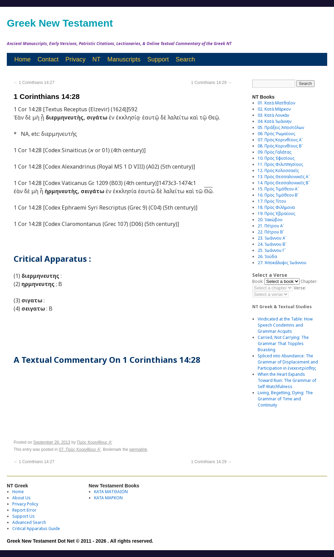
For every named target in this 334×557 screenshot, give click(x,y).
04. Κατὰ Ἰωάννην (274, 121)
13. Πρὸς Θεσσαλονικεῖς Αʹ (283, 177)
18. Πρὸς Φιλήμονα (276, 207)
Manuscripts (123, 59)
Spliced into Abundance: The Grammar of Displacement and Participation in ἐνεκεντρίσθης (288, 362)
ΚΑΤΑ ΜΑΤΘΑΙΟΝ (111, 492)
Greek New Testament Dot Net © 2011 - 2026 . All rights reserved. (80, 541)
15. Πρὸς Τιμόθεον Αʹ (278, 189)
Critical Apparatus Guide (36, 528)
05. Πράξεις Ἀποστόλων (281, 127)
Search (185, 59)
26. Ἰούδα (267, 256)
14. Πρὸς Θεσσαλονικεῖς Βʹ (283, 183)
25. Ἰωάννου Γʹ (272, 250)
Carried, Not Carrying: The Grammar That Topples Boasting (283, 343)
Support (158, 59)
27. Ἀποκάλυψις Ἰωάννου (282, 263)
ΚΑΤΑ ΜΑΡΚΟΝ (108, 498)
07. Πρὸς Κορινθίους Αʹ (80, 449)
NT (96, 59)
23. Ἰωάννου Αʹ (272, 238)
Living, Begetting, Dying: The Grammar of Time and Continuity (285, 399)
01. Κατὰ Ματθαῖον (276, 103)
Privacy (75, 59)
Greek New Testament (60, 23)
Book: (257, 281)
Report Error (24, 510)
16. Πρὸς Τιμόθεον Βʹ (278, 195)
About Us (21, 498)
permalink (138, 449)
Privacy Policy (25, 504)
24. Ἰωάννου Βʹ (272, 244)
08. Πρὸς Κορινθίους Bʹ (280, 146)
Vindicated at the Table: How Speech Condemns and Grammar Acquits (285, 325)
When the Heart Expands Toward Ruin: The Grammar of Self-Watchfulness (287, 380)
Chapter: (309, 281)
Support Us (23, 516)
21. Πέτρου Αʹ (271, 226)
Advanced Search (29, 522)
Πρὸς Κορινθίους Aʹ (94, 442)
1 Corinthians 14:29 (211, 82)
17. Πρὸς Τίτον (272, 201)
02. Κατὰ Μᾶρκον (274, 109)
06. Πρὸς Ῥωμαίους (276, 134)
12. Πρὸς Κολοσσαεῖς (278, 170)
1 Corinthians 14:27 (34, 82)
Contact (48, 59)
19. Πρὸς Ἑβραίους (276, 213)
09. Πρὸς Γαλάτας (274, 152)
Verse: (300, 288)
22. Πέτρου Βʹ (271, 232)
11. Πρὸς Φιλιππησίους (280, 164)
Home (22, 59)
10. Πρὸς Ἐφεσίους (276, 158)
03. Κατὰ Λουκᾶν (273, 115)
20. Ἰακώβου (270, 220)
